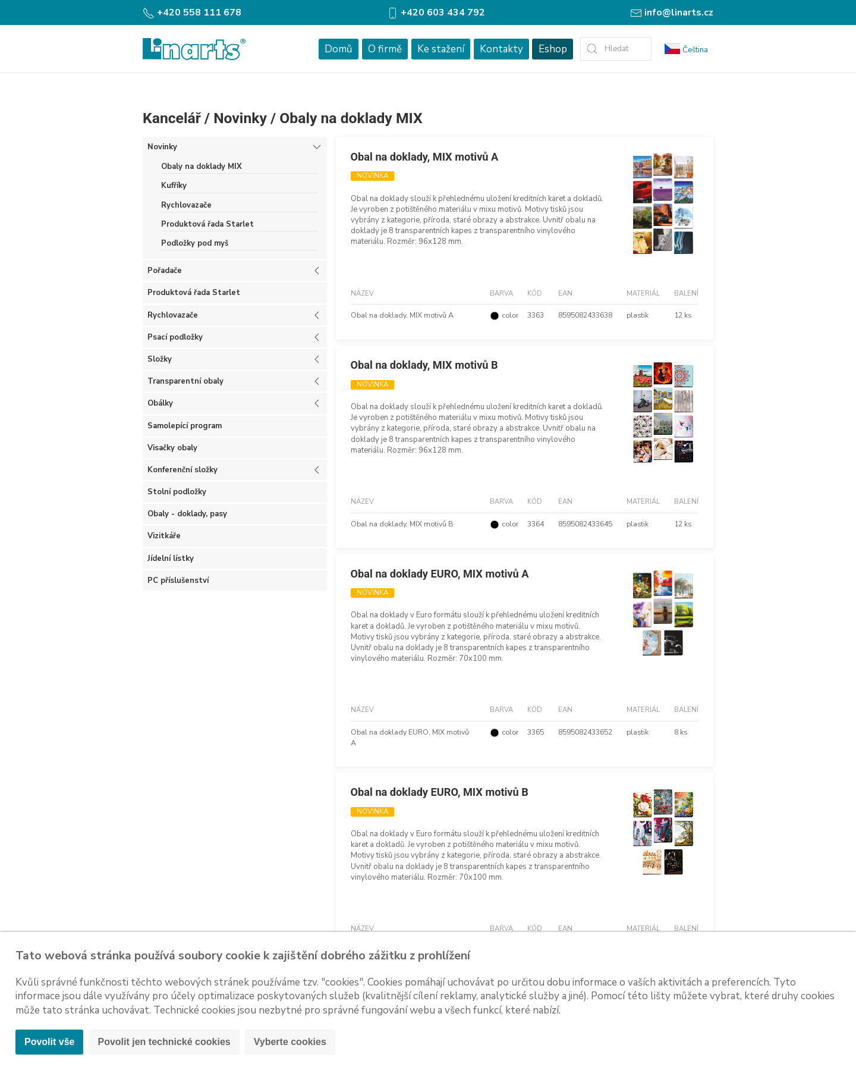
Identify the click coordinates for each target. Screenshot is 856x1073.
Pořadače (164, 270)
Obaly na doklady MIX (350, 118)
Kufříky (174, 185)
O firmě (385, 49)
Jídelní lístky (170, 558)
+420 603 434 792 (435, 12)
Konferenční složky (182, 470)
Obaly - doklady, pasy (187, 514)
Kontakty (501, 49)
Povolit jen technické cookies (163, 1042)
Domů (339, 49)
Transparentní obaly (185, 381)
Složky (159, 359)
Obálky (160, 403)
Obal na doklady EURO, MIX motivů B (439, 792)
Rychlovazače (186, 205)
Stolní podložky (176, 492)
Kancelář (172, 118)
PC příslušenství (178, 580)
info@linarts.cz (671, 12)
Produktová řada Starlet (207, 224)
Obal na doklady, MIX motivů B (424, 365)
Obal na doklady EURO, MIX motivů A (440, 573)
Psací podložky (175, 337)
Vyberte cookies (290, 1042)
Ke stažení (440, 49)
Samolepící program (184, 426)
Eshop (553, 49)
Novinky (240, 118)
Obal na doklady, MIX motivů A (425, 156)
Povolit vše (49, 1042)
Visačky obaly (172, 448)
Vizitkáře (164, 536)
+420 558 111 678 (192, 12)
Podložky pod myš (194, 243)
